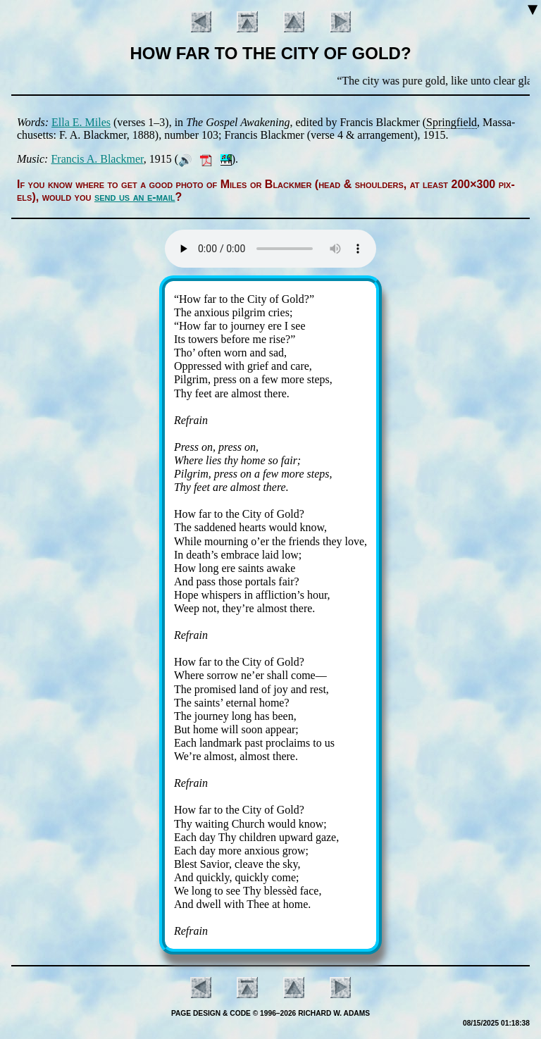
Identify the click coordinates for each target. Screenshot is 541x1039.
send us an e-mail (134, 197)
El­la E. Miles (81, 122)
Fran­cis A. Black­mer (97, 159)
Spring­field (451, 122)
